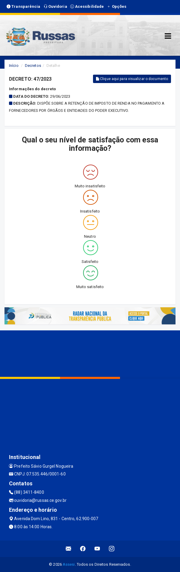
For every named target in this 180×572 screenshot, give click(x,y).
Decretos (33, 65)
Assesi (69, 564)
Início (14, 65)
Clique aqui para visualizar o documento (132, 79)
